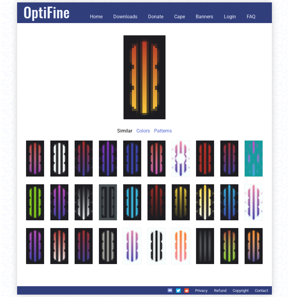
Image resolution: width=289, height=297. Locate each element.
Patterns (163, 131)
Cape (179, 16)
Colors (143, 131)
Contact (261, 290)
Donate (155, 16)
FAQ (251, 16)
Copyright (241, 290)
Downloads (125, 16)
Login (230, 16)
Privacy (201, 290)
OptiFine (46, 11)
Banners (204, 16)
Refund (220, 290)
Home (96, 16)
